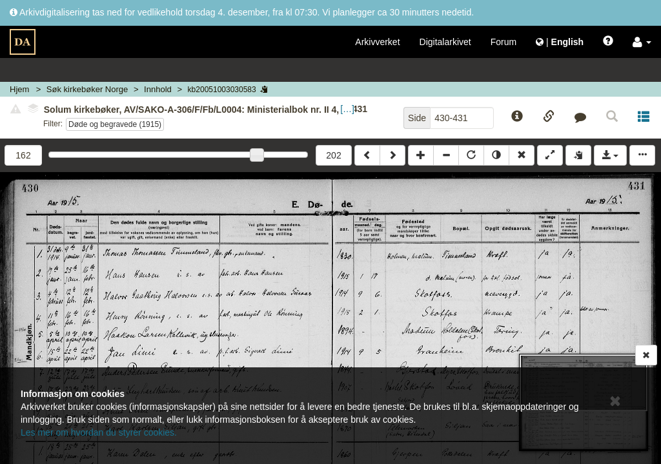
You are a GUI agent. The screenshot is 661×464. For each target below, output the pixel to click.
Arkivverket (377, 42)
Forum (503, 42)
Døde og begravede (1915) (114, 124)
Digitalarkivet (445, 42)
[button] (642, 42)
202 (333, 155)
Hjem (19, 89)
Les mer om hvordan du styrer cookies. (99, 432)
